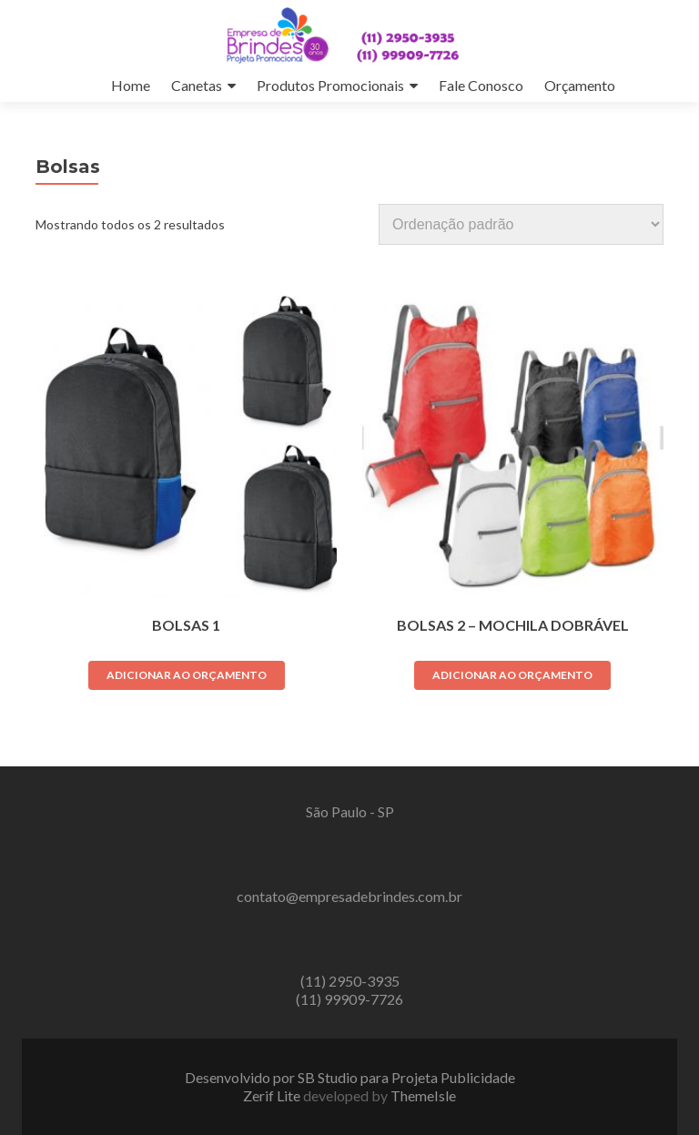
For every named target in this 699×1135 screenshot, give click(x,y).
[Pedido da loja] (521, 224)
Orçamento (579, 85)
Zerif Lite (273, 1095)
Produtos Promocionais (330, 85)
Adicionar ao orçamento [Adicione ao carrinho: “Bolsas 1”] (186, 675)
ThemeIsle (423, 1095)
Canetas (196, 85)
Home (130, 85)
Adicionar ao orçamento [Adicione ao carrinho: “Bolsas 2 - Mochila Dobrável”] (512, 675)
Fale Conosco (481, 85)
